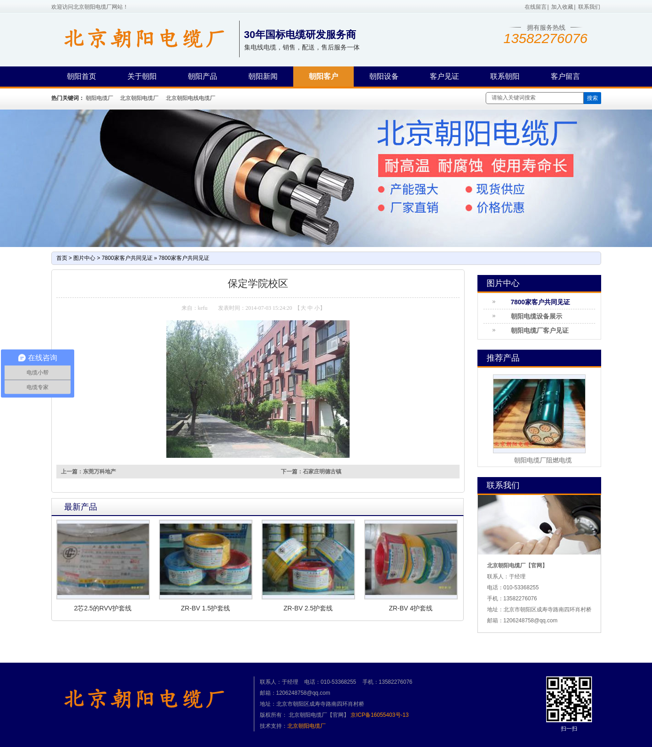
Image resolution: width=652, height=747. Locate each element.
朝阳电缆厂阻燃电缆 (543, 460)
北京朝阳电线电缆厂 (190, 98)
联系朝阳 (505, 76)
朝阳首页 (81, 76)
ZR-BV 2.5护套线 (308, 608)
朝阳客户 (323, 76)
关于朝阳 (142, 76)
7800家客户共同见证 (127, 258)
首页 (61, 258)
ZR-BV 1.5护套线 (205, 608)
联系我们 (589, 7)
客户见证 (444, 76)
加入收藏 (562, 7)
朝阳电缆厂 (99, 98)
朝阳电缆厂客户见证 (540, 330)
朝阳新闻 (263, 76)
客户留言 (565, 76)
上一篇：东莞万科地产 (88, 471)
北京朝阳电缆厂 (139, 98)
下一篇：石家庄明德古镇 (311, 471)
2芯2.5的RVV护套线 (103, 608)
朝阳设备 (384, 76)
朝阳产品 (202, 76)
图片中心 (84, 258)
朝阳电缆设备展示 (536, 316)
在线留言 (536, 7)
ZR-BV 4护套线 (411, 608)
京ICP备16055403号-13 (380, 715)
